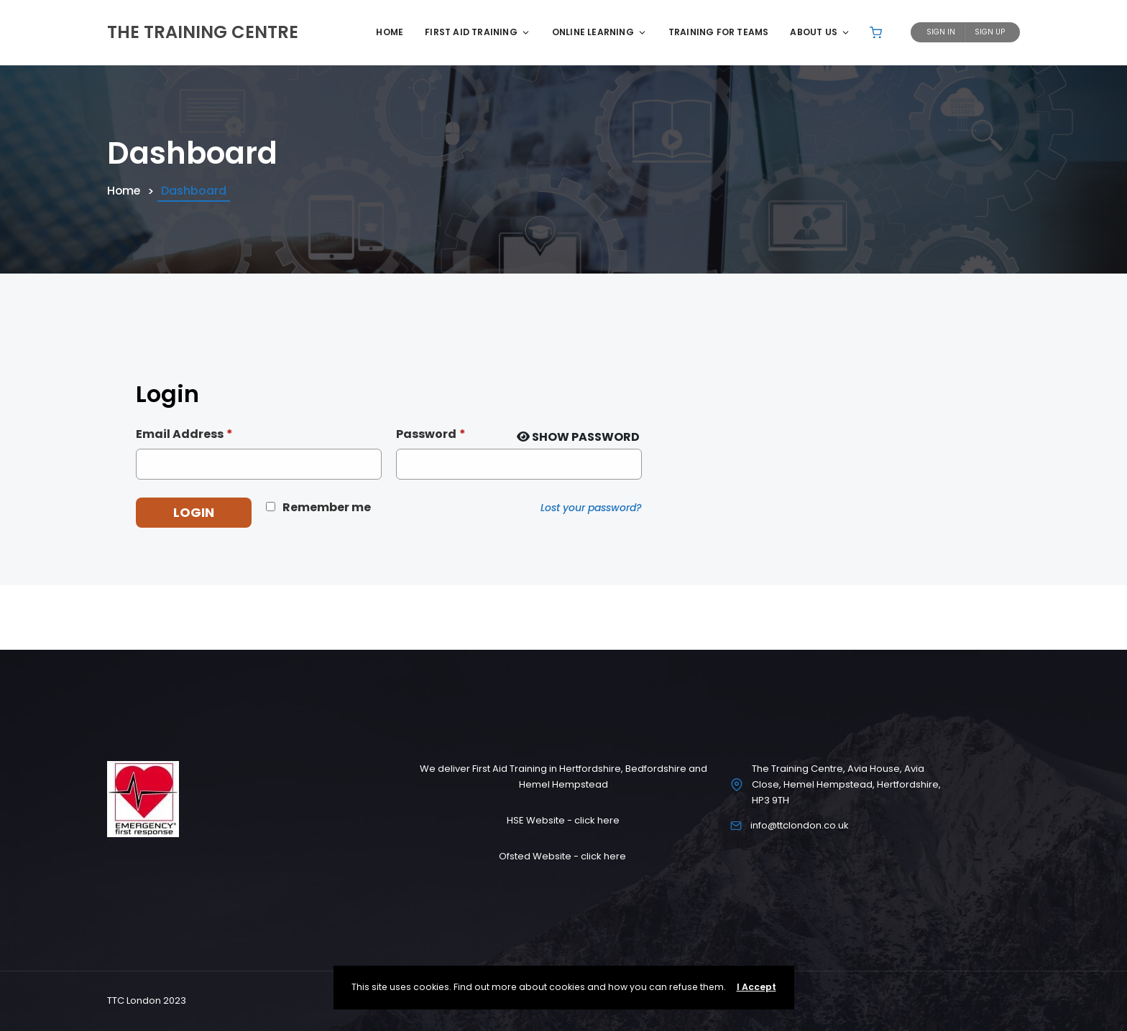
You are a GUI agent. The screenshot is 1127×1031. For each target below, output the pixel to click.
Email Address (184, 434)
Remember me (326, 507)
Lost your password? (591, 507)
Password (431, 434)
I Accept (756, 987)
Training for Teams (718, 32)
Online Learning (599, 32)
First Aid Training (477, 32)
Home (389, 32)
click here (597, 820)
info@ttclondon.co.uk (799, 825)
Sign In (940, 32)
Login (193, 512)
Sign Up (990, 32)
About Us (820, 32)
